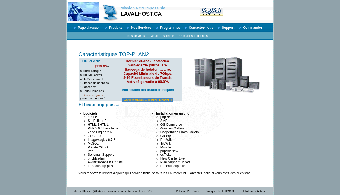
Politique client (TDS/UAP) (221, 191)
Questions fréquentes (193, 35)
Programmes (170, 28)
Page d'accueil (89, 28)
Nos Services (141, 28)
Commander (252, 28)
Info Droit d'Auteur (254, 191)
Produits (115, 28)
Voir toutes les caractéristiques (148, 90)
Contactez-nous (201, 28)
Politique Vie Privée (188, 191)
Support (228, 28)
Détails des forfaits (162, 35)
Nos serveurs (136, 35)
